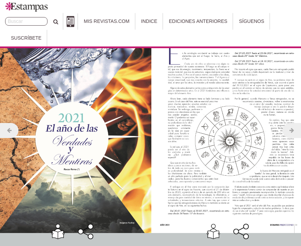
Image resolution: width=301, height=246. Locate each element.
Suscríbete (272, 21)
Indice (131, 21)
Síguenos (233, 21)
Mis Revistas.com (88, 21)
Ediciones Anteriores (179, 21)
